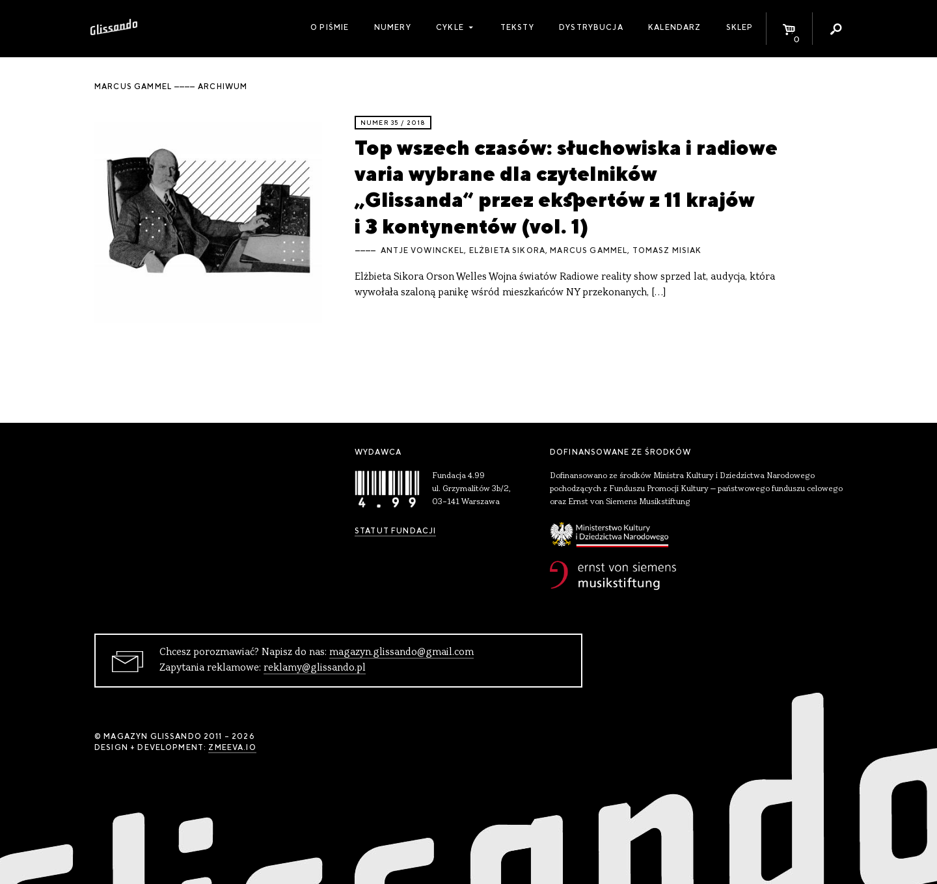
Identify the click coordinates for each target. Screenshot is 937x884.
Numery (392, 27)
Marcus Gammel (588, 250)
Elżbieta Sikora (507, 250)
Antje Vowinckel (422, 250)
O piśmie (329, 27)
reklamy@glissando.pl (315, 668)
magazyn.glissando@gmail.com (401, 652)
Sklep (740, 27)
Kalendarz (674, 27)
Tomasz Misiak (667, 250)
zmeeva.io (232, 747)
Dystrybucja (591, 27)
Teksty (517, 27)
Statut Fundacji (395, 530)
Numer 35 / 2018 (393, 122)
